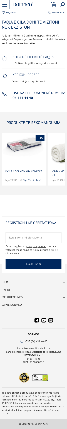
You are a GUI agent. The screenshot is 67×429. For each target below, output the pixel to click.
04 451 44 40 (58, 12)
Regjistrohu (33, 263)
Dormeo (33, 334)
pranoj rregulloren (36, 246)
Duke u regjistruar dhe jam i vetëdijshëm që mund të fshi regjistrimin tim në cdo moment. (32, 250)
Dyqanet (11, 12)
